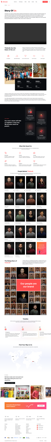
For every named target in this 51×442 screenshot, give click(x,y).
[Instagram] (40, 437)
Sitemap (45, 440)
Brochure (6, 427)
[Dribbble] (45, 437)
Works (25, 1)
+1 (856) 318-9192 (40, 429)
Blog (36, 1)
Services (15, 1)
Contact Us (45, 1)
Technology (21, 1)
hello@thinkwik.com (40, 425)
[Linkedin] (24, 190)
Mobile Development (17, 425)
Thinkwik (6, 5)
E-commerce (27, 425)
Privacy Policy (41, 440)
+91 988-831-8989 (40, 427)
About (29, 1)
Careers (33, 1)
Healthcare (27, 426)
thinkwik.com (10, 440)
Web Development (17, 426)
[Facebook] (42, 437)
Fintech (27, 427)
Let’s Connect (41, 405)
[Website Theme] (49, 1)
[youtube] (39, 437)
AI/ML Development (17, 427)
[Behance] (44, 437)
